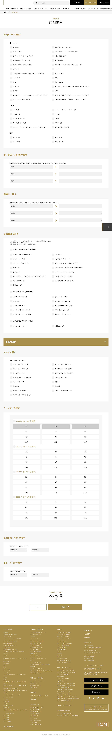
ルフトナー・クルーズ (35, 652)
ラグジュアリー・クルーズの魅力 (65, 670)
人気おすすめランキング (64, 681)
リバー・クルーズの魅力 (63, 679)
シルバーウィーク (18, 382)
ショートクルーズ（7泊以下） (64, 373)
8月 (56, 437)
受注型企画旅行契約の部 (90, 651)
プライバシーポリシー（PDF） (94, 665)
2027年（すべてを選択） (26, 447)
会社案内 (87, 634)
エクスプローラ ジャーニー (63, 259)
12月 (85, 442)
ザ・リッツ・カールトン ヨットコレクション (41, 671)
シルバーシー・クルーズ (36, 669)
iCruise (12, 2)
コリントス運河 (60, 142)
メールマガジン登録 (96, 680)
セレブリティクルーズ (20, 297)
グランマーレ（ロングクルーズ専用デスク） (68, 716)
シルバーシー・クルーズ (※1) (64, 272)
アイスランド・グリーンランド (23, 56)
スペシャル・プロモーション (22, 395)
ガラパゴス (16, 78)
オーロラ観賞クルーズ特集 (63, 687)
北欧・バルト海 (18, 51)
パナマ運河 (16, 137)
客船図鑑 (33, 692)
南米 (56, 78)
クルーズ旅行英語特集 (35, 720)
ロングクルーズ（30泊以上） (22, 377)
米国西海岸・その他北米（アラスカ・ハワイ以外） (29, 73)
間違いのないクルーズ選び (36, 707)
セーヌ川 (57, 118)
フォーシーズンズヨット (21, 263)
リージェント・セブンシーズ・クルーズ (40, 664)
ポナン (32, 660)
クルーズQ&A (33, 722)
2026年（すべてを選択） (26, 421)
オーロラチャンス (18, 373)
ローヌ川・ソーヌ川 (19, 123)
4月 (26, 432)
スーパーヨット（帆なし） (63, 364)
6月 (85, 432)
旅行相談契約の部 (88, 658)
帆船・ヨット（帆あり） (21, 369)
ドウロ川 (57, 114)
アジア (15, 91)
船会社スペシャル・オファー (64, 694)
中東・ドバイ (59, 82)
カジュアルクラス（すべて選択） (23, 321)
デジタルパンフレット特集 (39, 696)
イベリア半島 (59, 60)
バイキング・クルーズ (35, 673)
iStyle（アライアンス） (65, 705)
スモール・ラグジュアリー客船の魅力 (66, 672)
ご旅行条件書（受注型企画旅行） (92, 653)
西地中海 (16, 47)
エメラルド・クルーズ (20, 301)
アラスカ (16, 69)
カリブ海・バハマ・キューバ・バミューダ (68, 64)
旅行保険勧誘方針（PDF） (93, 669)
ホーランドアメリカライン (63, 301)
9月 (85, 437)
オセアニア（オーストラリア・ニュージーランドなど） (30, 95)
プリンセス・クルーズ (62, 310)
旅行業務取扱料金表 (89, 660)
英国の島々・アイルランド (21, 60)
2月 (56, 452)
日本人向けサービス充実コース (65, 700)
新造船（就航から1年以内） (63, 390)
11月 (56, 442)
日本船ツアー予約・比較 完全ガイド (66, 683)
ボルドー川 (16, 114)
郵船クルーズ (17, 285)
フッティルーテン (18, 305)
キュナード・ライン (19, 259)
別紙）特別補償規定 (89, 656)
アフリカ (16, 86)
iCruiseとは (88, 630)
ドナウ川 (16, 110)
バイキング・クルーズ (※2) (63, 276)
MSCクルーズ (59, 326)
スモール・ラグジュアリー (21, 364)
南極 (14, 82)
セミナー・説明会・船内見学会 (65, 713)
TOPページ (7, 12)
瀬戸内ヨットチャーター (62, 314)
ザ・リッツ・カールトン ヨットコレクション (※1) (29, 276)
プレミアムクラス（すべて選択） (23, 292)
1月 (26, 452)
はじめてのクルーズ (35, 709)
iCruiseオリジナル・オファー (64, 692)
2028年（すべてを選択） (26, 472)
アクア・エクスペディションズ (23, 254)
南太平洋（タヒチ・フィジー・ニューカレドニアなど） (72, 95)
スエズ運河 (58, 137)
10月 (26, 442)
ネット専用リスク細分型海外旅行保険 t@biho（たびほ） (96, 673)
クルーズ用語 (33, 718)
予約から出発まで (34, 714)
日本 (56, 91)
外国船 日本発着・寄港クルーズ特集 (66, 685)
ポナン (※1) (17, 267)
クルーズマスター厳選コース (65, 690)
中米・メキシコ (60, 73)
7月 (26, 437)
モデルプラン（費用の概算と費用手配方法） (69, 698)
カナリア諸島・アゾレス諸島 (22, 64)
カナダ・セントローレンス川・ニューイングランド (29, 127)
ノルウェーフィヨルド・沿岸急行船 (66, 51)
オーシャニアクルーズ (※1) (22, 310)
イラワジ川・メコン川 (62, 127)
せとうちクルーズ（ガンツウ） (64, 280)
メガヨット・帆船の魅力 (63, 674)
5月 (56, 432)
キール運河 (16, 142)
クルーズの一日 (34, 716)
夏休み (57, 382)
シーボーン (16, 272)
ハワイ (57, 69)
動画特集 (33, 699)
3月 (85, 452)
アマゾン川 (58, 123)
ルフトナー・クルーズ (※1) (63, 305)
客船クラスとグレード (35, 711)
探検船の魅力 (60, 677)
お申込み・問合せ (96, 686)
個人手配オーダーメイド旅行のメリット (67, 696)
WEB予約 (96, 692)
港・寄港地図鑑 (9, 727)
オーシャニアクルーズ (35, 656)
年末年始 (16, 386)
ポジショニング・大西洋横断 (22, 99)
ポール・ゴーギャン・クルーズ (38, 658)
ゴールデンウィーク (61, 377)
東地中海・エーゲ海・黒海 (63, 47)
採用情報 (87, 637)
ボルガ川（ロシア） (19, 118)
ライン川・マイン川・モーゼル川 (65, 110)
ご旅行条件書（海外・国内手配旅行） (93, 647)
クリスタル (58, 254)
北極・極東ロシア (60, 56)
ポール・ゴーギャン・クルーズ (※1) (66, 263)
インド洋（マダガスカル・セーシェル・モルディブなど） (72, 86)
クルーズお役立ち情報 (35, 724)
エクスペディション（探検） (64, 369)
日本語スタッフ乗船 (19, 390)
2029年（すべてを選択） (26, 497)
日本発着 (57, 386)
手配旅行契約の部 (88, 645)
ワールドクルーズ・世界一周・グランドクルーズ (70, 99)
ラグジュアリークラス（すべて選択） (25, 249)
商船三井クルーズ (18, 280)
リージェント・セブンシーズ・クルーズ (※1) (69, 267)
